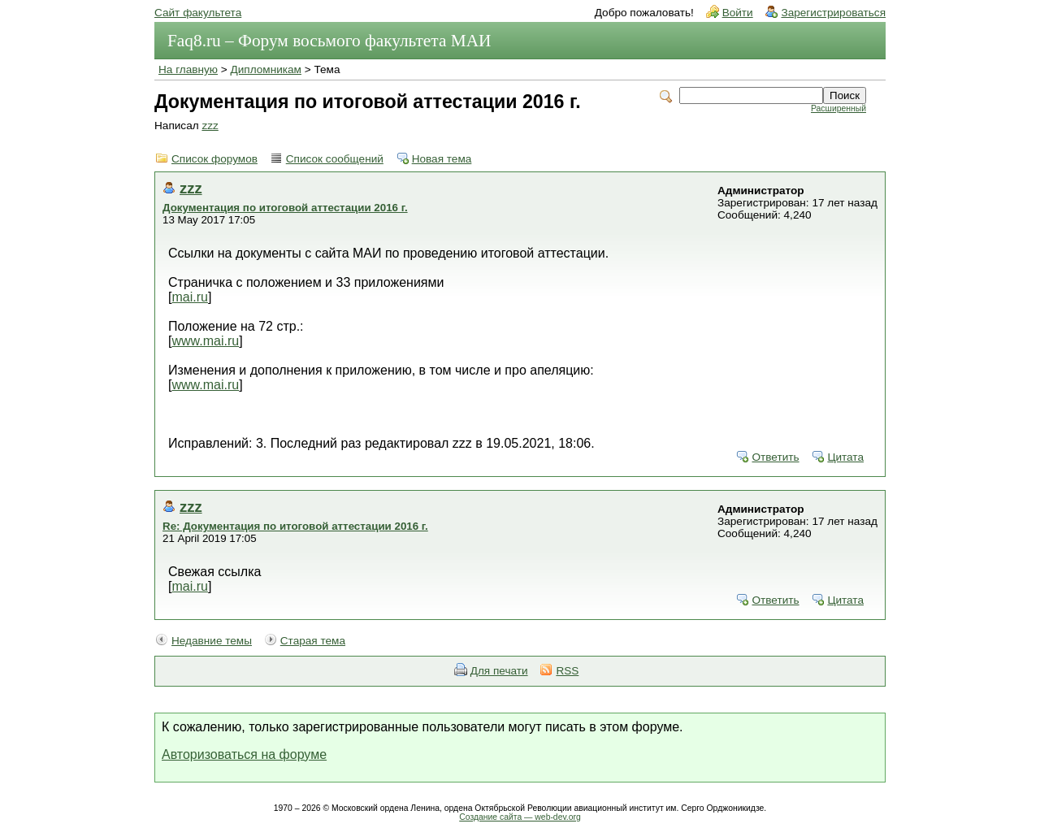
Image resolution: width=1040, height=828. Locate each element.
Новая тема (442, 159)
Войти (737, 13)
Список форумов (214, 159)
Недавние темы (211, 641)
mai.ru (189, 297)
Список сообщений (335, 159)
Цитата (845, 457)
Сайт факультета (197, 13)
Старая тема (312, 641)
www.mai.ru (205, 341)
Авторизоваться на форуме (244, 754)
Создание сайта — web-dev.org (520, 817)
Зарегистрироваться (833, 13)
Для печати (499, 671)
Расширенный (838, 108)
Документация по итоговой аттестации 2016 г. (285, 208)
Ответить (775, 457)
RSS (567, 671)
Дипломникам (266, 69)
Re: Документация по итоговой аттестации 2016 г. (295, 526)
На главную (188, 69)
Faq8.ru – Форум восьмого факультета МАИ (329, 40)
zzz (210, 125)
